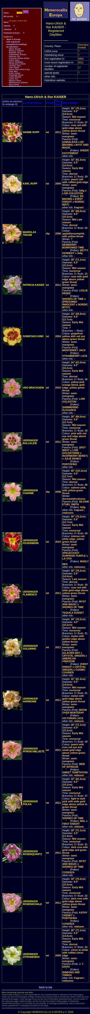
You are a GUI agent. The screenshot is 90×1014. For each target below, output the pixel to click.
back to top (45, 987)
